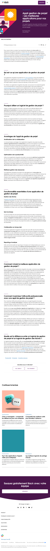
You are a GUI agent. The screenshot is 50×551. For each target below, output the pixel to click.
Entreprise (14, 358)
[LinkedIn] (18, 507)
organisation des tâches (27, 347)
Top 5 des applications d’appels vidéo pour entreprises (12, 456)
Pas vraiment (31, 368)
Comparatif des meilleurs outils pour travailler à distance (35, 417)
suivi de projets (23, 79)
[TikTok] (31, 507)
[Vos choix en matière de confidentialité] (37, 542)
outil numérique (29, 77)
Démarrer (41, 2)
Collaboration (27, 9)
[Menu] (47, 2)
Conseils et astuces (22, 358)
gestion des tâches (9, 199)
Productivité (8, 358)
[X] (26, 507)
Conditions (11, 542)
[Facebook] (23, 507)
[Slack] (5, 2)
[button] (25, 504)
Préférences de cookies (20, 542)
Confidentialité (4, 542)
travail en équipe (25, 53)
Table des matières (6, 39)
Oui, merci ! (18, 368)
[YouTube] (29, 507)
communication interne (9, 88)
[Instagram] (20, 507)
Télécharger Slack (5, 539)
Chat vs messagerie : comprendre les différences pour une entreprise (13, 417)
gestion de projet (21, 350)
